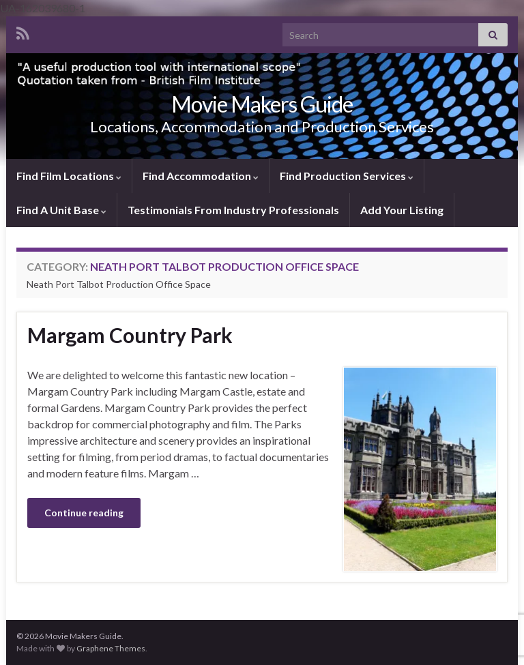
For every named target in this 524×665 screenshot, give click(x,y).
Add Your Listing (401, 209)
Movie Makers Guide (262, 104)
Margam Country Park (130, 335)
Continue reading (83, 512)
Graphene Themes (110, 648)
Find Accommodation (201, 175)
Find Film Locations (68, 175)
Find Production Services (346, 175)
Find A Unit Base (61, 209)
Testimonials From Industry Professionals (233, 209)
